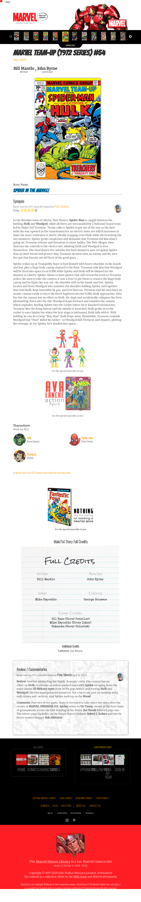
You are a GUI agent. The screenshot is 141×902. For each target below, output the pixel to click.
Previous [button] (10, 36)
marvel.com (89, 820)
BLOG (55, 813)
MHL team (80, 884)
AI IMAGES (44, 813)
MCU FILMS (66, 813)
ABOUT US (80, 813)
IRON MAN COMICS (84, 805)
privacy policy (62, 820)
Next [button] (130, 36)
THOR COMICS (102, 805)
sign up (50, 820)
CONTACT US (95, 813)
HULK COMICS (66, 805)
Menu (8, 2)
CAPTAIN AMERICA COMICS (44, 805)
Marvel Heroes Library (53, 869)
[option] (18, 36)
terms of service (76, 820)
